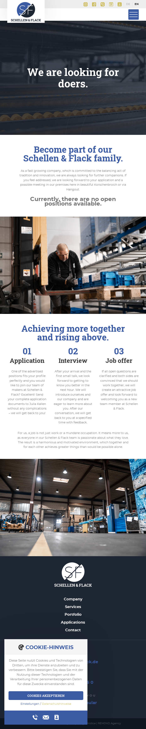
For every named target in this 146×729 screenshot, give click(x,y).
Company (73, 599)
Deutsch (128, 4)
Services (73, 607)
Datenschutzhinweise (56, 704)
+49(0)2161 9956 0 (103, 4)
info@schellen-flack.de (111, 4)
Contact (73, 630)
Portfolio (73, 615)
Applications (73, 622)
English (137, 4)
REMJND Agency (109, 723)
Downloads (120, 4)
